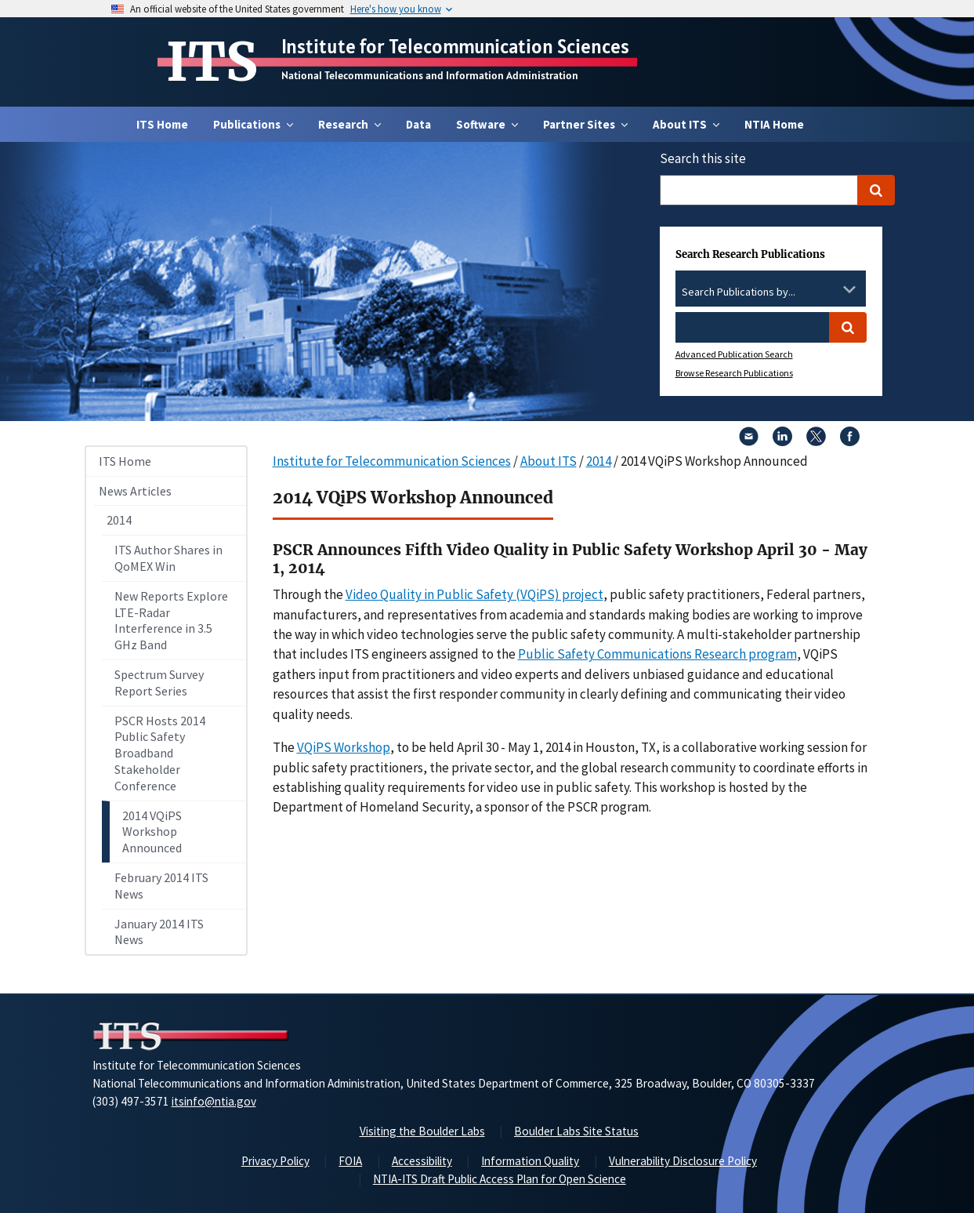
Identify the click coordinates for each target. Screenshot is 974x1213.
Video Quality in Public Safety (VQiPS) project (474, 594)
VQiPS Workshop (343, 747)
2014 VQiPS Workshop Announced (152, 832)
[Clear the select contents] (829, 289)
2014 (119, 520)
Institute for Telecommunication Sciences (455, 46)
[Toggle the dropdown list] (849, 289)
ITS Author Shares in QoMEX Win (168, 558)
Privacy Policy (275, 1160)
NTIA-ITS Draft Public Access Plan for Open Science (499, 1178)
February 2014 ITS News (161, 886)
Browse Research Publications (734, 373)
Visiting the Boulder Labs (422, 1131)
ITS (212, 62)
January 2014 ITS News (159, 932)
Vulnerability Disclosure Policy (683, 1160)
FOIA (350, 1160)
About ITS (548, 461)
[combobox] (770, 292)
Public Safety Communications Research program (657, 654)
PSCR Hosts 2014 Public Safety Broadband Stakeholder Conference (159, 753)
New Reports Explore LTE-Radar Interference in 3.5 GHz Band (171, 620)
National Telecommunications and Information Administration (429, 75)
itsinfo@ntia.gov (214, 1101)
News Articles (135, 491)
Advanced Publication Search (734, 354)
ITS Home (162, 124)
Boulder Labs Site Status (576, 1131)
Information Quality (530, 1160)
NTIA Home (774, 124)
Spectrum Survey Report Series (159, 682)
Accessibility (422, 1160)
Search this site (703, 158)
